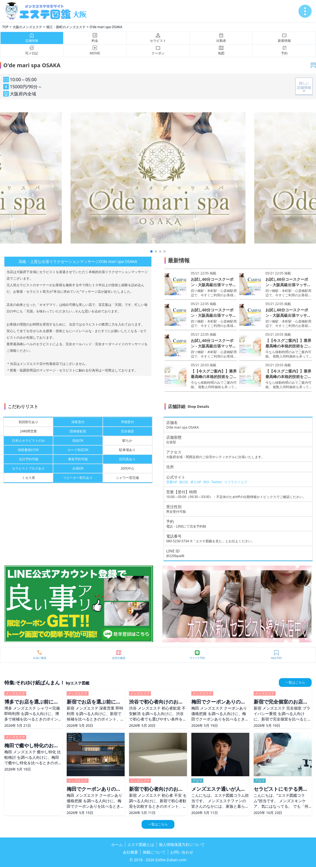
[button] (151, 251)
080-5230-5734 (177, 541)
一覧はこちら (295, 682)
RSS (206, 482)
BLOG (183, 482)
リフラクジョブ (235, 482)
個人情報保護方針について (182, 844)
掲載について (154, 852)
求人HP (195, 482)
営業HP (171, 482)
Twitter (216, 482)
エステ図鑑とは (140, 844)
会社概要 (130, 852)
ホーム (117, 844)
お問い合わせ (181, 852)
